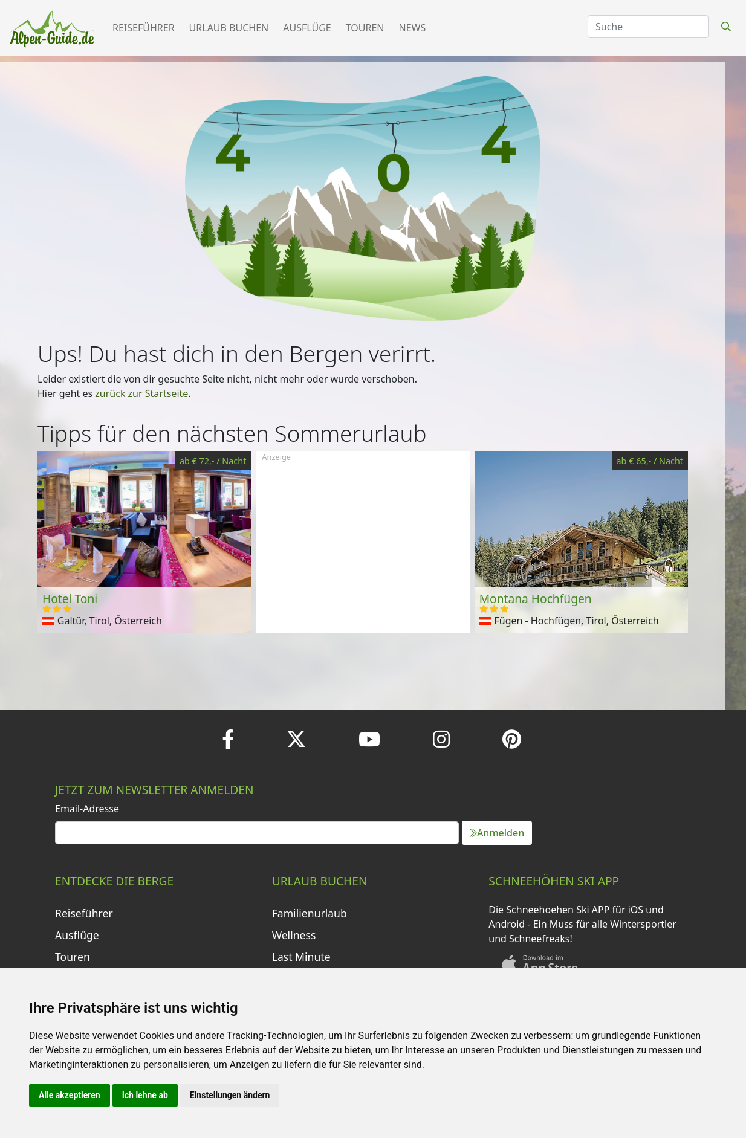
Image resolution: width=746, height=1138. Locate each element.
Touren (365, 27)
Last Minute (301, 956)
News (412, 27)
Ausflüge (307, 27)
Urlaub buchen (229, 27)
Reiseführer (143, 27)
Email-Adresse (87, 808)
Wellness (294, 935)
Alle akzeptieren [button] (69, 1095)
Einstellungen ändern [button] (230, 1095)
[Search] (648, 26)
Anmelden (497, 832)
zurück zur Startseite (141, 393)
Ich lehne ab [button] (145, 1095)
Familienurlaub (309, 913)
